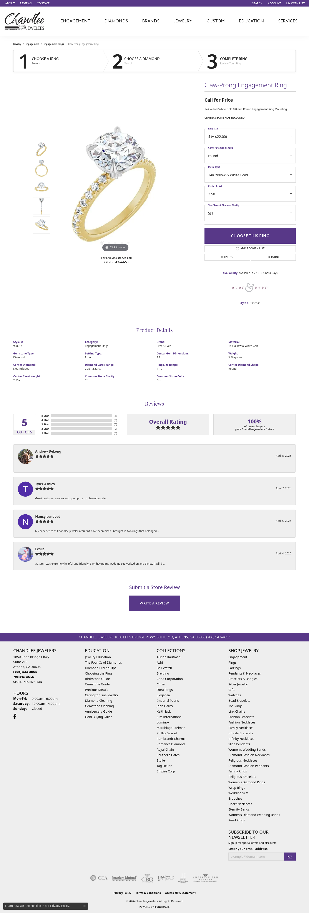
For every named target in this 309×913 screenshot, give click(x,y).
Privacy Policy (122, 893)
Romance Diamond (171, 744)
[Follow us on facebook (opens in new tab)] (15, 716)
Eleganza (163, 695)
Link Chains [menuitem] (236, 711)
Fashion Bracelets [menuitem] (241, 717)
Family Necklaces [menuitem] (240, 728)
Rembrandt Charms (171, 739)
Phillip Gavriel (167, 733)
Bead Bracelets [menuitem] (239, 700)
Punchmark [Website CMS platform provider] (162, 906)
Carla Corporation (170, 679)
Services (287, 21)
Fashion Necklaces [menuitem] (241, 722)
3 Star (45, 424)
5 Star (45, 416)
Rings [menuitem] (232, 662)
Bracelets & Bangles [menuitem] (243, 679)
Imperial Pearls (168, 700)
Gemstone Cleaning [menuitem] (99, 706)
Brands (150, 21)
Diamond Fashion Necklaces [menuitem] (249, 755)
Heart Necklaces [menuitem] (240, 804)
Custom (216, 21)
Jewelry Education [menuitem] (98, 657)
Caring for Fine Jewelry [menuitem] (101, 695)
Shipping (227, 257)
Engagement (75, 21)
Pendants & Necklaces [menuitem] (244, 673)
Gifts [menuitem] (231, 690)
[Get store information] (27, 682)
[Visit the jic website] (183, 878)
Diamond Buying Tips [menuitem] (100, 668)
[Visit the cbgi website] (147, 878)
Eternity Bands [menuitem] (239, 809)
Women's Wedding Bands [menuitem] (247, 749)
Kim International (169, 717)
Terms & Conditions (148, 893)
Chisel (161, 684)
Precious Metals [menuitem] (96, 690)
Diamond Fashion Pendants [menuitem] (248, 766)
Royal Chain (165, 749)
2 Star (45, 429)
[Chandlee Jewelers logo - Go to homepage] (25, 21)
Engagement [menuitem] (237, 657)
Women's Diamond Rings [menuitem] (246, 782)
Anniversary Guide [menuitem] (98, 711)
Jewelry (183, 21)
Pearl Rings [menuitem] (236, 820)
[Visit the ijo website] (166, 878)
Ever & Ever (164, 346)
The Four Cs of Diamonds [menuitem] (103, 662)
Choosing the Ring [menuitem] (98, 673)
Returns (273, 257)
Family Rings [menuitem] (237, 771)
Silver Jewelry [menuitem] (238, 684)
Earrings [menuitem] (234, 668)
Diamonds (116, 21)
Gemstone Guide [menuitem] (97, 684)
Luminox (163, 722)
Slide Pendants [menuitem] (239, 744)
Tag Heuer (164, 766)
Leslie (40, 549)
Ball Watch (164, 668)
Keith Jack (164, 711)
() (115, 416)
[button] (257, 3)
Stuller (161, 760)
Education (251, 21)
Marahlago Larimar (171, 728)
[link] (9, 3)
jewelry (17, 43)
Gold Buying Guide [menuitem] (98, 717)
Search (36, 63)
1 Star (45, 433)
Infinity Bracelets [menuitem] (240, 733)
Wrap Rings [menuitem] (236, 787)
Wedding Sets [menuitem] (238, 793)
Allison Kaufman (169, 657)
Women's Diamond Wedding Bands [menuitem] (254, 815)
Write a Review (154, 603)
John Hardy (165, 706)
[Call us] (23, 677)
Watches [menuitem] (234, 695)
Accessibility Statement (180, 893)
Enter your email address (247, 848)
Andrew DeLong (48, 451)
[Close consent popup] (84, 906)
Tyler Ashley (45, 484)
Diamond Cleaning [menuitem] (98, 700)
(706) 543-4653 (116, 262)
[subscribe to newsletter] (290, 857)
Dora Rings (165, 690)
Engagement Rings (54, 43)
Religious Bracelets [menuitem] (242, 777)
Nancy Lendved (47, 516)
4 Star (45, 420)
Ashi (160, 662)
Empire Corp (166, 771)
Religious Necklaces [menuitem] (242, 760)
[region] (115, 187)
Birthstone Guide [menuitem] (97, 679)
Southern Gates (168, 755)
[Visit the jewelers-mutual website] (124, 878)
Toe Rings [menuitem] (235, 706)
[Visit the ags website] (205, 878)
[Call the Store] (25, 672)
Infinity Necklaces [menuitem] (241, 739)
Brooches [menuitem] (235, 798)
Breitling (163, 673)
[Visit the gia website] (99, 878)
